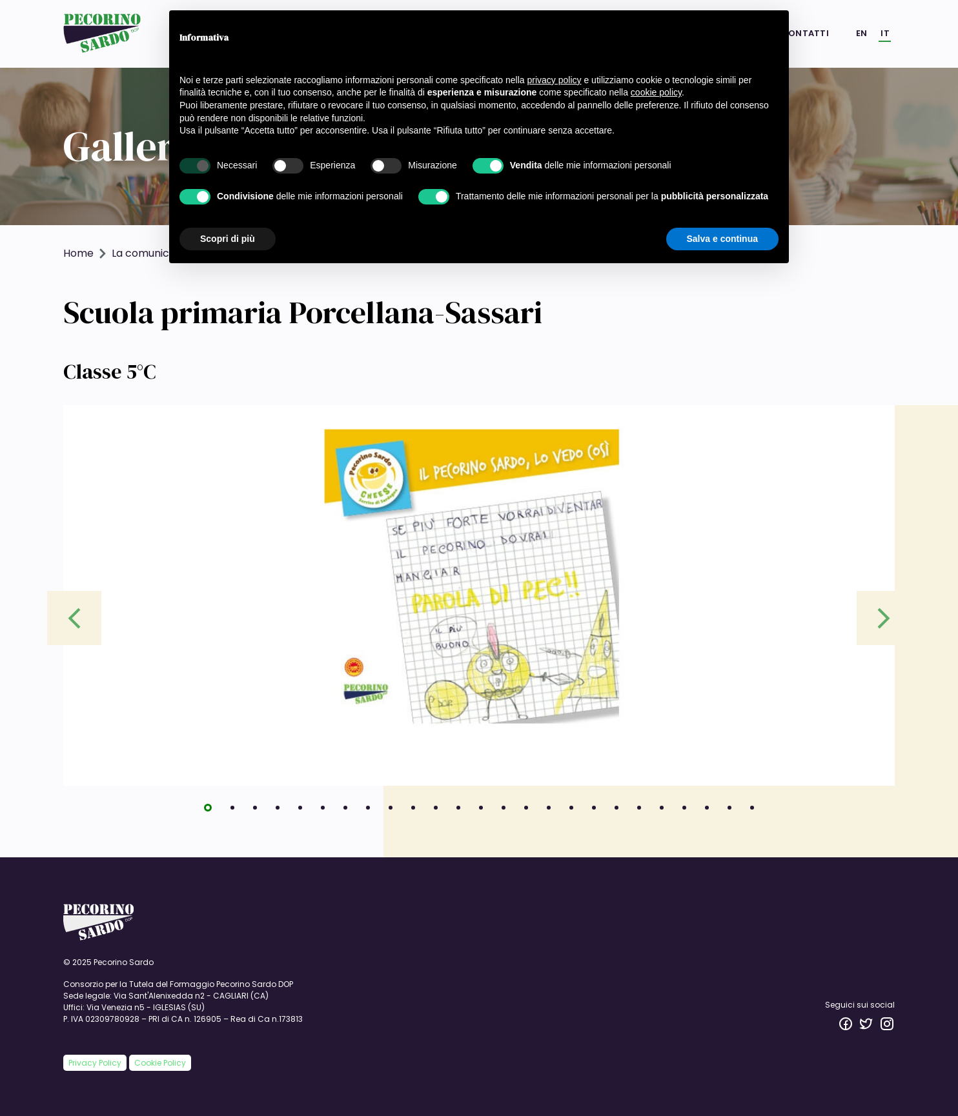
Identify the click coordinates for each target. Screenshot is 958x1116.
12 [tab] (462, 812)
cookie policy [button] (656, 92)
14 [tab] (508, 812)
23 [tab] (711, 812)
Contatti (805, 33)
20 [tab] (643, 812)
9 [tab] (395, 812)
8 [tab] (372, 812)
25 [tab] (756, 812)
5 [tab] (304, 812)
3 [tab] (259, 812)
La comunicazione (157, 253)
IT (885, 33)
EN (862, 33)
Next (884, 618)
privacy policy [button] (554, 80)
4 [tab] (282, 812)
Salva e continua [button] (722, 239)
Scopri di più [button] (227, 239)
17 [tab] (575, 812)
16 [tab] (553, 812)
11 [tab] (440, 812)
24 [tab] (734, 812)
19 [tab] (621, 812)
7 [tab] (349, 812)
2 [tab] (236, 812)
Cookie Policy (160, 1062)
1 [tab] (212, 812)
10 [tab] (417, 812)
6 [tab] (327, 812)
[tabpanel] (479, 595)
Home (78, 253)
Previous (74, 618)
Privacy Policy (94, 1062)
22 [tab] (688, 812)
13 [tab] (485, 812)
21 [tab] (666, 812)
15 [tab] (530, 812)
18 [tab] (598, 812)
